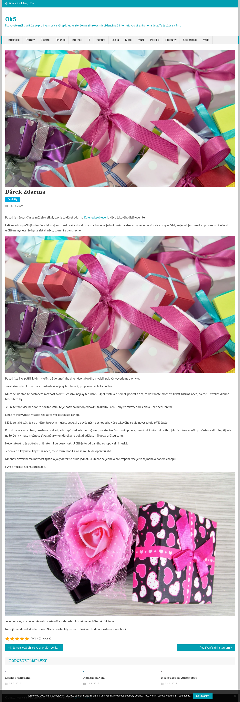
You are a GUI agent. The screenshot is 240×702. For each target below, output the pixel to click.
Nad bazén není (94, 678)
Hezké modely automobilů (179, 678)
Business (14, 39)
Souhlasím (202, 695)
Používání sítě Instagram (215, 647)
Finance (61, 39)
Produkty (171, 39)
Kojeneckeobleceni (96, 217)
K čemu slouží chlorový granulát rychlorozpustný (36, 647)
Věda (206, 39)
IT (89, 39)
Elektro (45, 39)
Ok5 (10, 19)
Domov (30, 39)
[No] (235, 696)
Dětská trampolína (17, 678)
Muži (141, 39)
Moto (128, 39)
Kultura (101, 39)
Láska (115, 39)
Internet (77, 39)
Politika (154, 39)
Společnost (190, 39)
